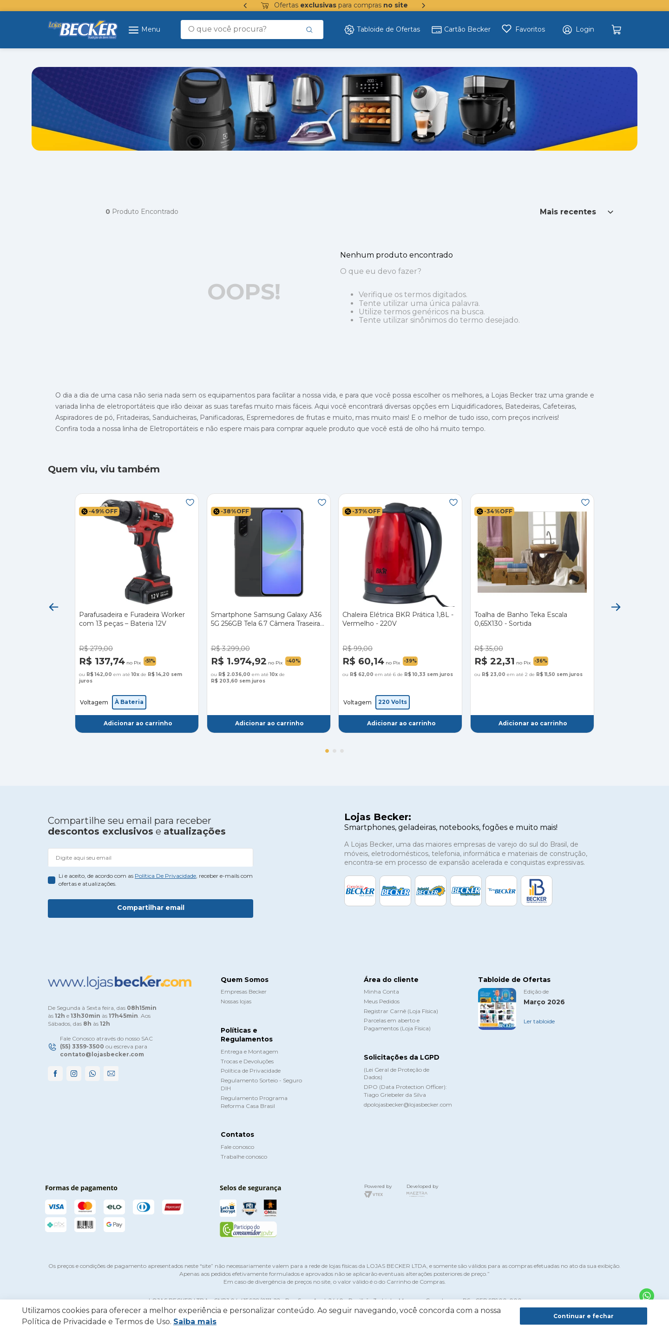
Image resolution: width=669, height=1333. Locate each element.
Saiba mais (194, 1321)
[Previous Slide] (53, 606)
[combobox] (252, 29)
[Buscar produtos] (309, 29)
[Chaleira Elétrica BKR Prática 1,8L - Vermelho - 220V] (400, 613)
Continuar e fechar (583, 1316)
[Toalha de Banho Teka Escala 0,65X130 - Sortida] (532, 613)
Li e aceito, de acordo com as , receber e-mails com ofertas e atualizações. (156, 879)
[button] (578, 30)
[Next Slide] (615, 606)
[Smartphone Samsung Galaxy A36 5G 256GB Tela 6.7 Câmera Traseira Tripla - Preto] (269, 613)
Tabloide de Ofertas (382, 29)
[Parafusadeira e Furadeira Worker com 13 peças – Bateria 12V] (137, 613)
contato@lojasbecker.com (102, 1054)
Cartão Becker (461, 29)
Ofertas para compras (334, 5)
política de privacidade (165, 875)
